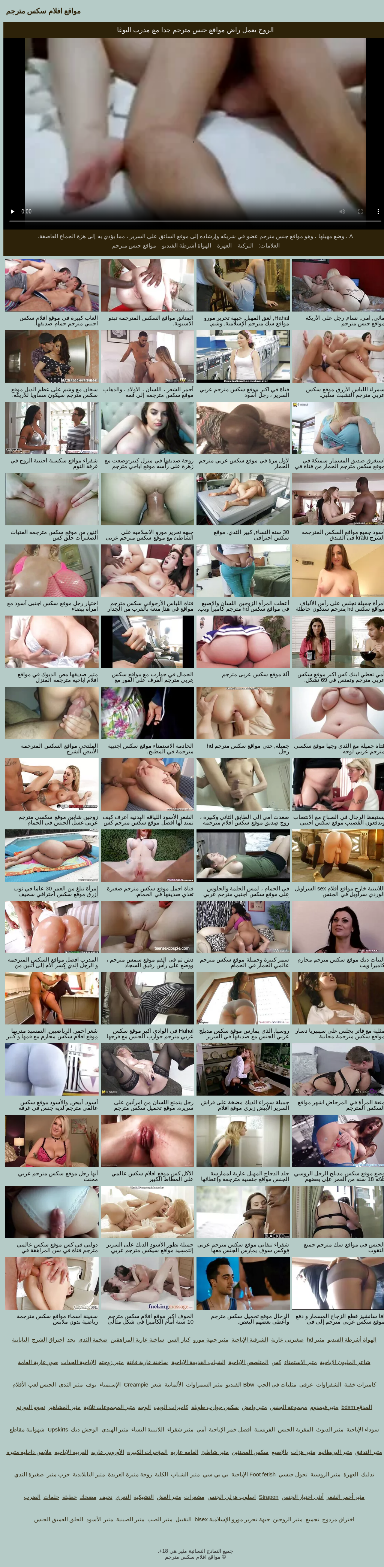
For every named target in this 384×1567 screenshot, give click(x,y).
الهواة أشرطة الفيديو (183, 245)
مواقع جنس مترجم (130, 245)
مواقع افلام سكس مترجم (40, 11)
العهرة (221, 245)
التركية (242, 245)
